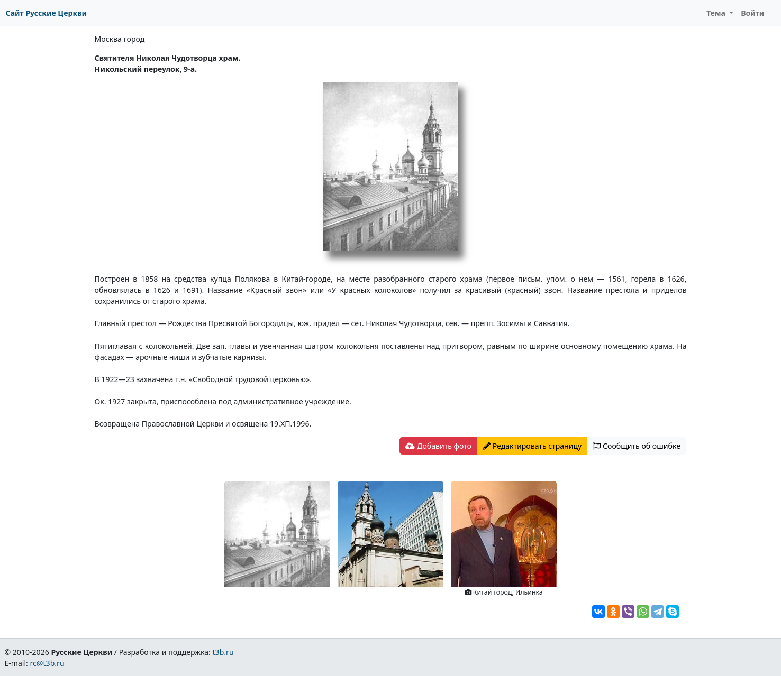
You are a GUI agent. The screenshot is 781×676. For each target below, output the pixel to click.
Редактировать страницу (532, 446)
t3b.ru (223, 652)
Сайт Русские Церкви (46, 13)
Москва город (120, 39)
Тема (717, 13)
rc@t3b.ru (47, 663)
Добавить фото (438, 446)
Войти (752, 13)
